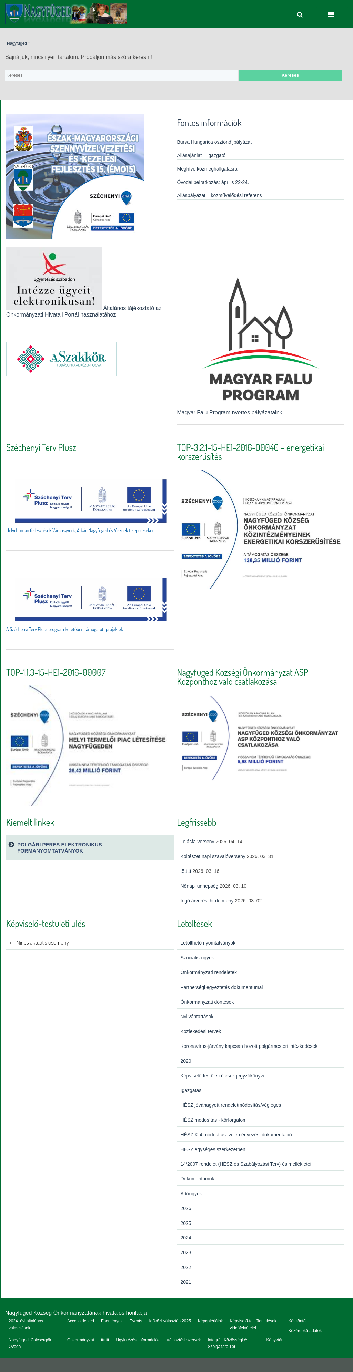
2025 (186, 1223)
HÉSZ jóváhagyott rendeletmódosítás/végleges (231, 1105)
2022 (186, 1267)
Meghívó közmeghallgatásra (207, 169)
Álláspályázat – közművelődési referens (219, 195)
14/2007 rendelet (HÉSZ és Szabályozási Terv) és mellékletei (246, 1164)
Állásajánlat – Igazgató (201, 155)
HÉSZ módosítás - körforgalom (214, 1120)
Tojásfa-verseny (197, 841)
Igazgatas (191, 1090)
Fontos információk (209, 122)
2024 (186, 1237)
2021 (186, 1282)
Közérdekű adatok (305, 1330)
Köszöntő (297, 1321)
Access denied (80, 1321)
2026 (186, 1208)
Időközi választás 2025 (170, 1321)
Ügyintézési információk (138, 1340)
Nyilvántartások (197, 1016)
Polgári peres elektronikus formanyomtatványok (59, 848)
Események (112, 1321)
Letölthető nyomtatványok (208, 943)
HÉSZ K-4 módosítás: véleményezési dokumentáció (236, 1134)
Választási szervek (184, 1340)
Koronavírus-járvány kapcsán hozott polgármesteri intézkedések (249, 1046)
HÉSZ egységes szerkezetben (213, 1149)
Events (136, 1321)
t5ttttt (186, 871)
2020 (186, 1061)
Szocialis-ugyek (197, 957)
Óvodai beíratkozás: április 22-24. (213, 182)
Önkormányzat (80, 1340)
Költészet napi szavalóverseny (213, 856)
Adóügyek (191, 1193)
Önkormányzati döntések (207, 1002)
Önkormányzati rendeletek (209, 972)
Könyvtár (274, 1340)
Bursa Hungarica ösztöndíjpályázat (214, 142)
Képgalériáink (210, 1321)
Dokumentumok (197, 1179)
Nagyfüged (17, 43)
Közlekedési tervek (201, 1031)
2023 (186, 1252)
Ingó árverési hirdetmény (207, 901)
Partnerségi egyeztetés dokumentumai (222, 987)
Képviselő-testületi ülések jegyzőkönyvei (224, 1076)
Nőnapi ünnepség (200, 886)
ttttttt (105, 1340)
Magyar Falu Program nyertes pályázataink (261, 409)
